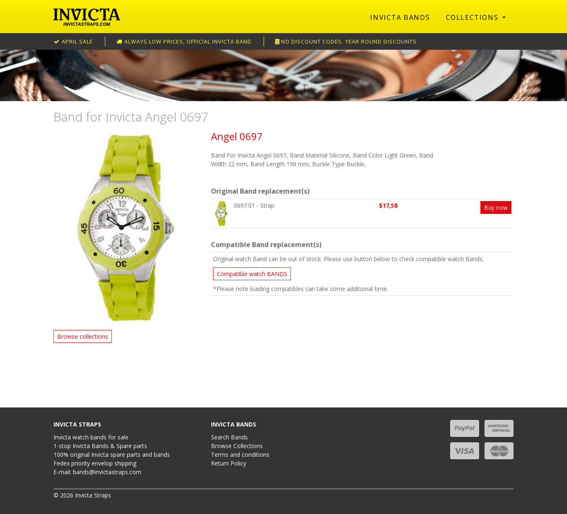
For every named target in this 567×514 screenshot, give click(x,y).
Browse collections (82, 336)
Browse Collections (237, 446)
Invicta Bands (400, 17)
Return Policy (228, 463)
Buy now (496, 207)
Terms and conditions (240, 454)
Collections (473, 17)
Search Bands (229, 437)
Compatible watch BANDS (252, 274)
